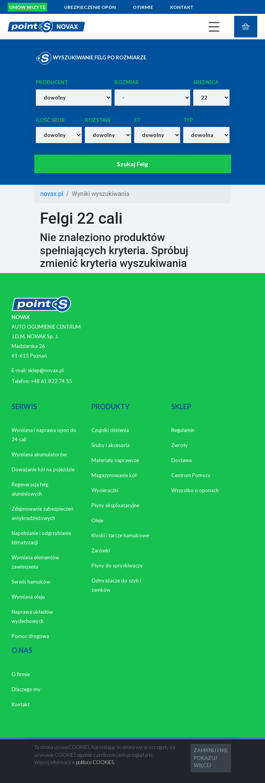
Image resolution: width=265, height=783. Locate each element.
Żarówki (100, 550)
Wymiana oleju (28, 597)
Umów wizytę (27, 7)
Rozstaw (98, 120)
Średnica (205, 82)
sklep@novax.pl (46, 370)
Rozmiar (127, 82)
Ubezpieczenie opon (90, 7)
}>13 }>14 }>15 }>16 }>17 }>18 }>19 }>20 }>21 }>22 (211, 97)
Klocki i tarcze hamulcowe (120, 535)
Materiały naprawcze (115, 460)
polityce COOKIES (95, 762)
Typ (188, 120)
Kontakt (182, 7)
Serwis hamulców (31, 582)
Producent (52, 82)
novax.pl (52, 193)
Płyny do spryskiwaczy (117, 565)
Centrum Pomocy (191, 475)
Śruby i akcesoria (110, 445)
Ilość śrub (50, 120)
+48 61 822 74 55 (51, 381)
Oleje (97, 520)
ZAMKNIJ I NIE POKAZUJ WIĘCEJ (211, 757)
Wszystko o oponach (195, 490)
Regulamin (182, 430)
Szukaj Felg (132, 163)
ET (137, 120)
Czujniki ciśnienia (110, 430)
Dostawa (181, 460)
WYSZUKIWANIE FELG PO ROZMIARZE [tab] (91, 58)
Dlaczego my (26, 689)
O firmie (143, 7)
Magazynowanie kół (114, 475)
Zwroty (179, 445)
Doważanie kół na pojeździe (43, 469)
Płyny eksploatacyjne (115, 505)
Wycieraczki (104, 490)
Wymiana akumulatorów (39, 454)
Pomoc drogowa (30, 636)
